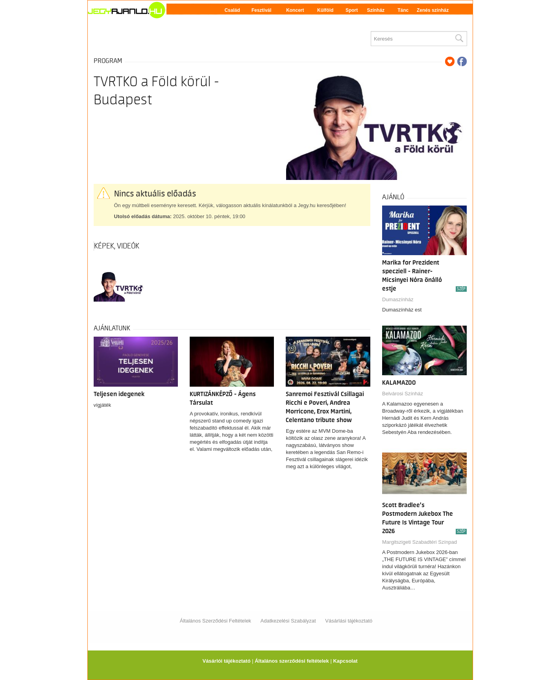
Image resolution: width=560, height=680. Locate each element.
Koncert (295, 10)
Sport (352, 10)
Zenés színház (433, 10)
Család (232, 10)
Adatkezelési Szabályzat (288, 621)
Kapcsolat (345, 661)
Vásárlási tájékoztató (348, 621)
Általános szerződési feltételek (292, 661)
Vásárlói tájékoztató (226, 661)
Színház (375, 10)
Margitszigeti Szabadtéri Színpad (419, 542)
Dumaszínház (397, 299)
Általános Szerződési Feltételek (215, 621)
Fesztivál (261, 10)
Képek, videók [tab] (116, 246)
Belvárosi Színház (402, 394)
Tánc (402, 10)
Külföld (325, 10)
